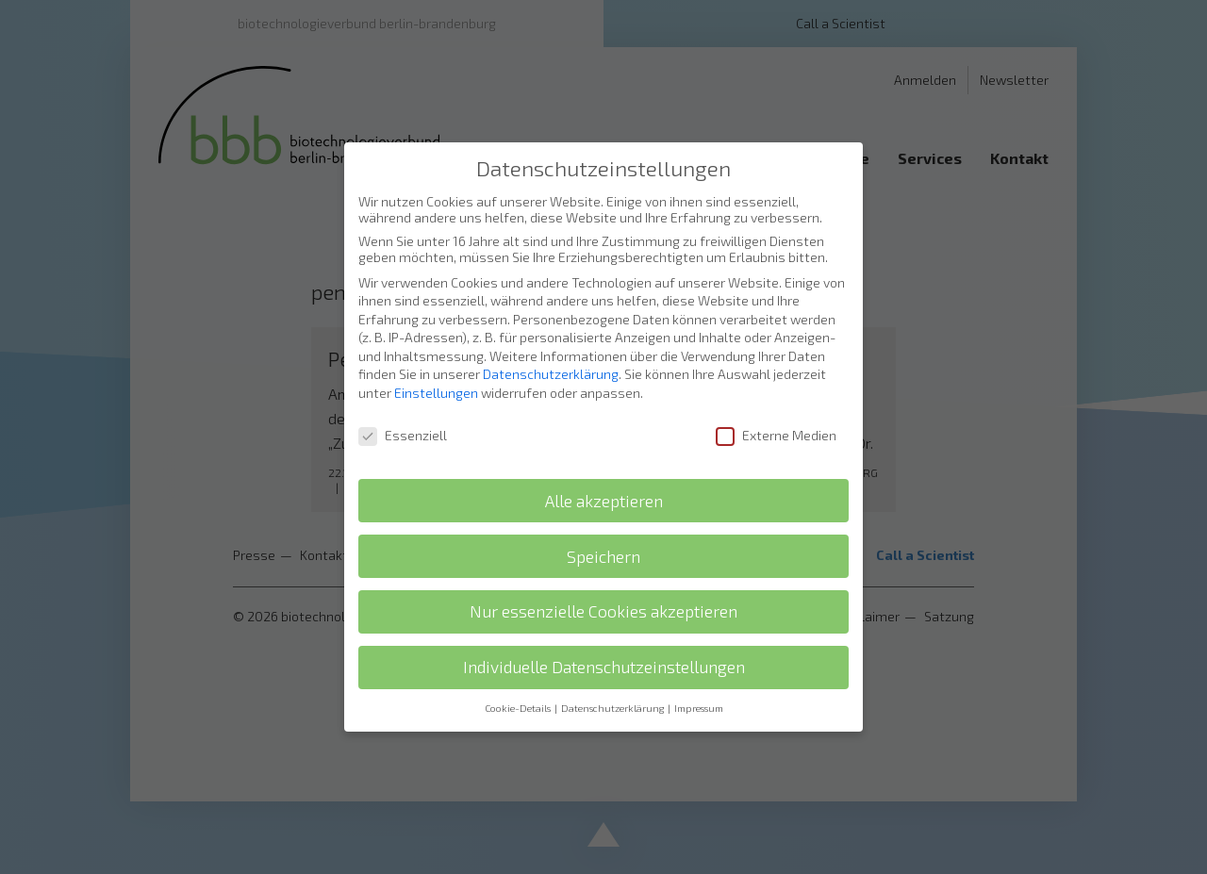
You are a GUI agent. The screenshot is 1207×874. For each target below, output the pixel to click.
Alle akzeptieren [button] (604, 480)
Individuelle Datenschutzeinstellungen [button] (604, 647)
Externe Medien (776, 415)
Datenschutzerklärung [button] (613, 688)
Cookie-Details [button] (519, 688)
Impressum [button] (698, 688)
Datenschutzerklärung (551, 354)
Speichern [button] (603, 536)
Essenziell (402, 415)
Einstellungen (436, 373)
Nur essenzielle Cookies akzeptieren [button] (603, 592)
